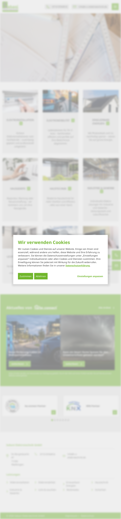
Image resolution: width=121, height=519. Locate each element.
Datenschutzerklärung (78, 265)
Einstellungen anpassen (90, 276)
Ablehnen (41, 276)
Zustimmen (26, 276)
